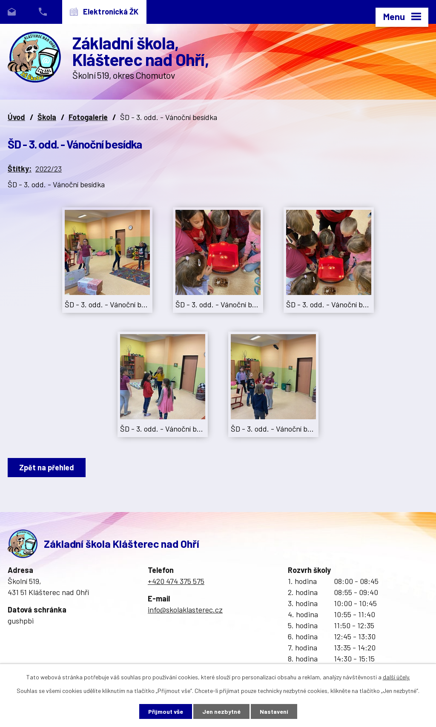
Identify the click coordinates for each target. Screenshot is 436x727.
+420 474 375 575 (176, 581)
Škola (46, 117)
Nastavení (274, 711)
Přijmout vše (165, 711)
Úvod (16, 117)
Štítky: (20, 168)
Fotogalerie (88, 117)
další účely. (396, 677)
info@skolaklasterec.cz (185, 609)
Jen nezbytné (221, 711)
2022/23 (48, 168)
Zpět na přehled (46, 467)
